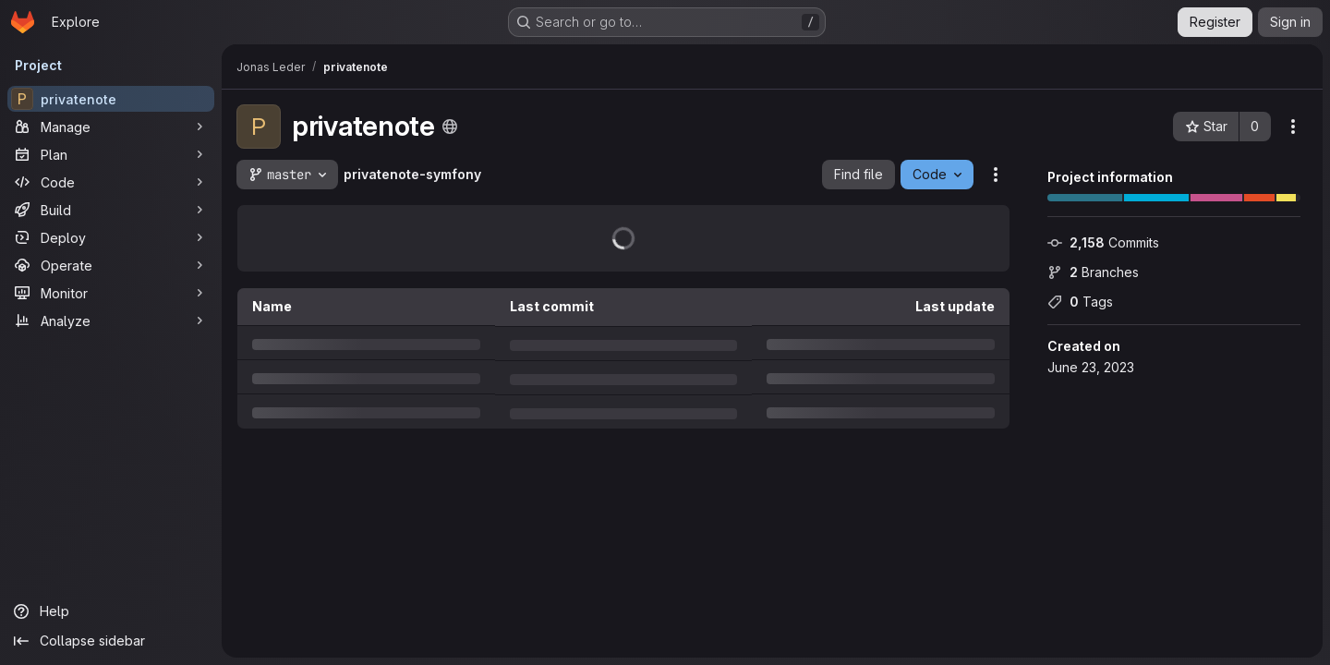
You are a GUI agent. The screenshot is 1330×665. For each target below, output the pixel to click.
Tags (1080, 301)
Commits (1103, 242)
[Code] (110, 182)
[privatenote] (110, 99)
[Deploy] (110, 237)
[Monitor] (110, 293)
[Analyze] (110, 320)
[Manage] (110, 126)
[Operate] (110, 265)
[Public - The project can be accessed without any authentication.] (449, 126)
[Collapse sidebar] (110, 641)
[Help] (110, 611)
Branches (1093, 272)
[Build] (110, 210)
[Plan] (110, 154)
